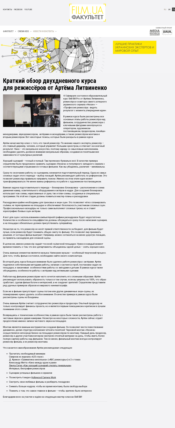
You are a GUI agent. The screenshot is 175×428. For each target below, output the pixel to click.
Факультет (8, 31)
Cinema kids (23, 31)
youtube (28, 9)
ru (165, 9)
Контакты (7, 9)
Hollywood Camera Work (43, 377)
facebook (18, 9)
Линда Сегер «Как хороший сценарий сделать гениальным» (40, 365)
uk (169, 9)
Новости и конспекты (43, 31)
